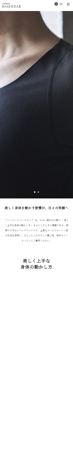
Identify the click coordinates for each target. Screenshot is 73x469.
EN (61, 3)
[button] (34, 183)
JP (56, 3)
